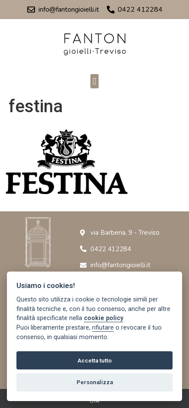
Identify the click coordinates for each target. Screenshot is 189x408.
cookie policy (103, 318)
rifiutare (103, 327)
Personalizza (95, 382)
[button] (94, 81)
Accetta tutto (94, 360)
